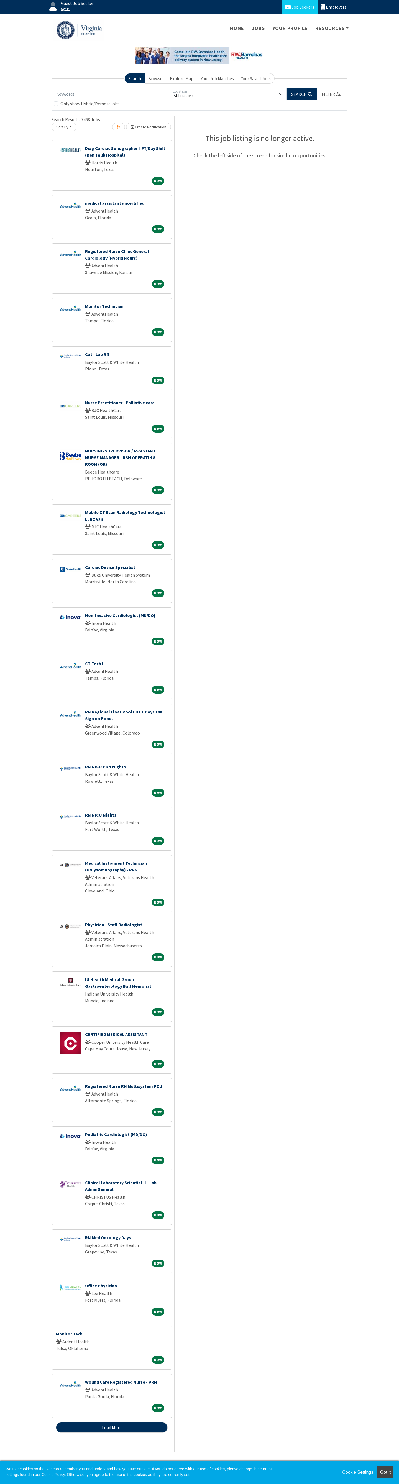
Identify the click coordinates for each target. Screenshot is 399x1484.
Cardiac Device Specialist (110, 567)
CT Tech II (95, 663)
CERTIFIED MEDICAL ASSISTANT (116, 1034)
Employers (333, 6)
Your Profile (290, 28)
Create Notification (148, 126)
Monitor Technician (104, 306)
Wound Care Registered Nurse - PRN (121, 1382)
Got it (385, 1472)
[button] (331, 94)
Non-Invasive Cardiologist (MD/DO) (120, 615)
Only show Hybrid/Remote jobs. (90, 103)
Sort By (62, 126)
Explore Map (181, 78)
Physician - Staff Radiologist (113, 924)
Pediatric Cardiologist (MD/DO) (116, 1134)
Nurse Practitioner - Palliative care (120, 402)
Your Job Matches (217, 78)
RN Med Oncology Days (108, 1237)
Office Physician (101, 1285)
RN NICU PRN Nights (105, 766)
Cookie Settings (357, 1472)
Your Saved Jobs (256, 78)
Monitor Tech (69, 1334)
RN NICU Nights (100, 815)
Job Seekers (299, 6)
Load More (112, 1427)
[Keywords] (112, 94)
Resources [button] (329, 28)
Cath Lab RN (97, 354)
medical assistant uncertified (114, 203)
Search (134, 78)
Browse (155, 78)
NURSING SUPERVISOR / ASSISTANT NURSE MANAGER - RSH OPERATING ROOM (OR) (120, 457)
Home (237, 28)
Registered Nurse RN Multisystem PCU (123, 1086)
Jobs (258, 28)
